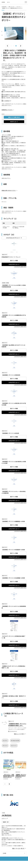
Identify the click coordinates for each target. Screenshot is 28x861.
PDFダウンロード (14, 121)
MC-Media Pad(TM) (15, 740)
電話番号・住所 (6, 822)
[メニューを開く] (26, 2)
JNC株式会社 (6, 815)
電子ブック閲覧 (14, 260)
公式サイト (5, 818)
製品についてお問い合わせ (14, 117)
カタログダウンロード (14, 264)
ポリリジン (5, 745)
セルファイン (14, 745)
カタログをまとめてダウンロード (14, 238)
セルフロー (5, 740)
